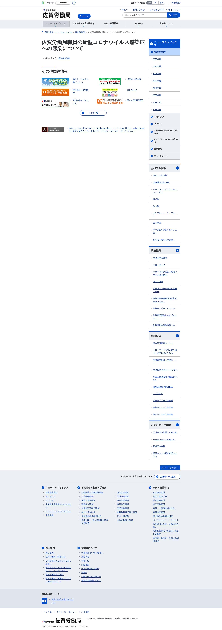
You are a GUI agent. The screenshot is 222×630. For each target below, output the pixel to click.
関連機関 (165, 250)
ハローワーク (159, 265)
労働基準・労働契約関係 (92, 492)
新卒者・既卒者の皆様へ (164, 240)
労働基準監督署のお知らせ (165, 432)
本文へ (125, 10)
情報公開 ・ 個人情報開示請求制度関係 (94, 521)
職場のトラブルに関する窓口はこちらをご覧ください (58, 569)
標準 (149, 3)
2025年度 (157, 59)
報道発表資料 (64, 58)
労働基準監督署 (160, 258)
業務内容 (85, 557)
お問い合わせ (139, 10)
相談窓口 (165, 335)
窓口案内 (50, 548)
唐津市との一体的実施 (163, 414)
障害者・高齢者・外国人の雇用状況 (166, 539)
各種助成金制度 (88, 512)
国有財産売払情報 (161, 182)
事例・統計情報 (161, 487)
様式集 (156, 199)
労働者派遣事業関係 (90, 508)
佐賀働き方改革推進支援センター (165, 290)
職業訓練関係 (123, 508)
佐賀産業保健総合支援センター (165, 316)
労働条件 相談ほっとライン (165, 370)
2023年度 (157, 73)
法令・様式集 (123, 516)
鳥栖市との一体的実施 (163, 407)
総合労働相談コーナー (163, 343)
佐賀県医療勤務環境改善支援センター (165, 300)
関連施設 (85, 565)
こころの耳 (158, 393)
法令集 (156, 206)
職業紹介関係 (87, 504)
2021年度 (157, 88)
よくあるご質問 (157, 10)
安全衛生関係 (123, 492)
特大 (161, 3)
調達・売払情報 (160, 175)
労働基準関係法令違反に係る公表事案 (166, 532)
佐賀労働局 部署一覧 (56, 557)
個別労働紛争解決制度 (163, 387)
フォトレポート (161, 156)
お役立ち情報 (165, 168)
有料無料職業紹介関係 (127, 512)
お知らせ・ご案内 (165, 425)
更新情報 (158, 149)
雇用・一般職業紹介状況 (164, 508)
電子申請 (157, 223)
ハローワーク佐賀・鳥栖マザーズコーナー (165, 273)
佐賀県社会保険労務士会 (164, 325)
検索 (175, 15)
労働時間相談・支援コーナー (165, 361)
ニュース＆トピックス (165, 44)
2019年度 (157, 102)
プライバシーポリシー (66, 612)
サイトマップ (174, 10)
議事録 (84, 572)
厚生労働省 (176, 3)
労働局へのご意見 (167, 476)
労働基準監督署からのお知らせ (166, 132)
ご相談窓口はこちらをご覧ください (58, 562)
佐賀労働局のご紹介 (55, 574)
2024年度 (157, 66)
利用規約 (85, 612)
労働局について (89, 548)
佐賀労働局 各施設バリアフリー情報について (58, 580)
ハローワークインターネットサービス (165, 190)
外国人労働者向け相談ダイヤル (165, 378)
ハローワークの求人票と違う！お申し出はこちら (165, 351)
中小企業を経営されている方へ (165, 231)
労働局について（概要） (92, 553)
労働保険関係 (123, 496)
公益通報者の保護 (125, 520)
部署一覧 (85, 561)
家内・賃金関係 (88, 500)
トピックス (159, 117)
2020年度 (157, 95)
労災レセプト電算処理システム (165, 454)
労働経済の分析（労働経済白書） (166, 525)
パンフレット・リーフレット (165, 214)
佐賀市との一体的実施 (163, 400)
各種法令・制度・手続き (93, 487)
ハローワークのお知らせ (164, 439)
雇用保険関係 (123, 500)
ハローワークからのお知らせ (166, 140)
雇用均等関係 (123, 504)
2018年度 (157, 109)
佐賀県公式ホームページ (164, 308)
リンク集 (48, 612)
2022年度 (157, 81)
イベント (158, 124)
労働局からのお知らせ (91, 576)
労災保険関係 (87, 496)
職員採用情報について (91, 580)
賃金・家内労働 (160, 496)
